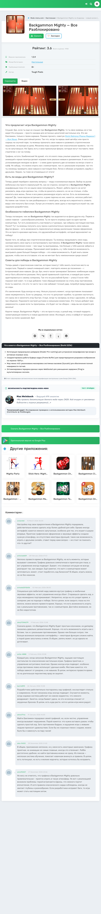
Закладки (54, 36)
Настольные (37, 62)
